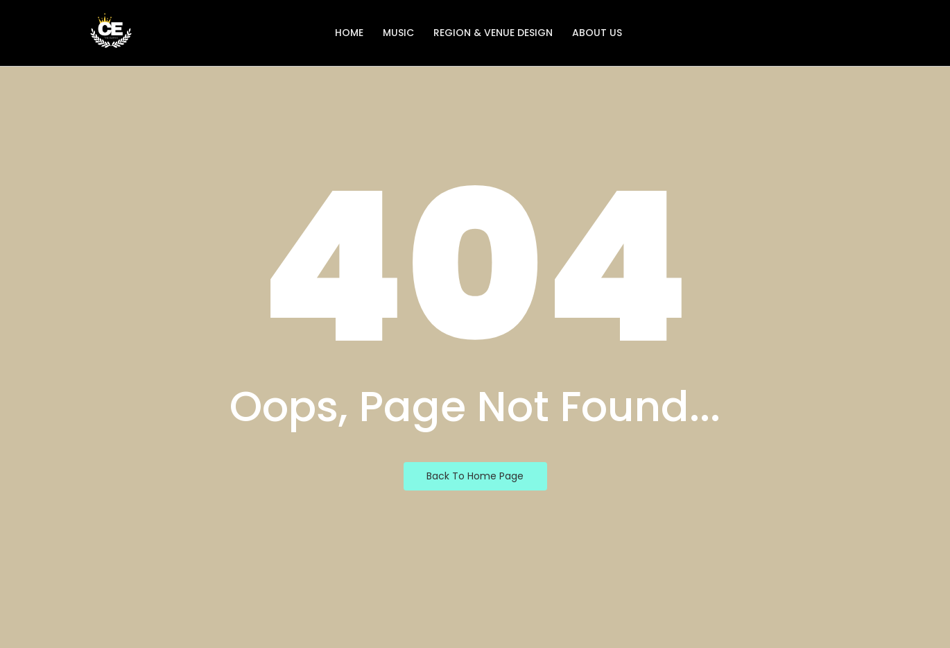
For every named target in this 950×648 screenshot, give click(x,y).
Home (349, 33)
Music (398, 33)
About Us (597, 33)
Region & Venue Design (493, 33)
